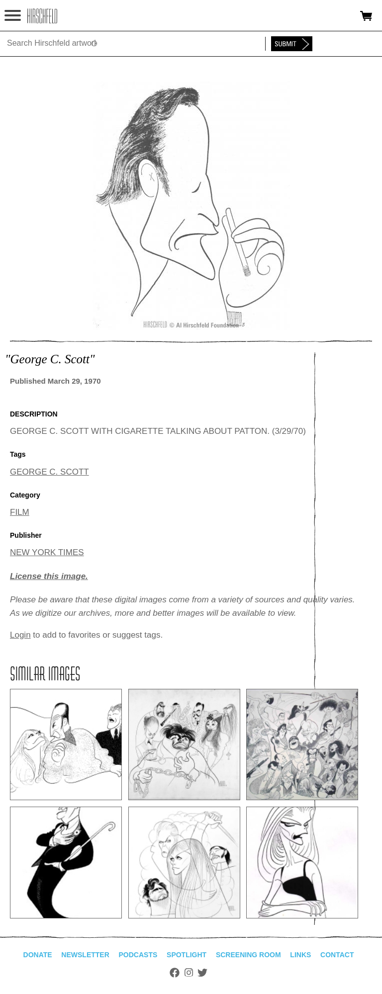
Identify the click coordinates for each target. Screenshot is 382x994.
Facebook (175, 973)
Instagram (189, 973)
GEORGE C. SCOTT (49, 472)
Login (20, 635)
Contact (337, 955)
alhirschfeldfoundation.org (42, 15)
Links (300, 955)
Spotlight (186, 955)
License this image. (49, 576)
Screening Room (248, 955)
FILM (19, 512)
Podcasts (138, 955)
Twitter (202, 973)
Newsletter (85, 955)
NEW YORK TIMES (47, 552)
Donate (37, 955)
